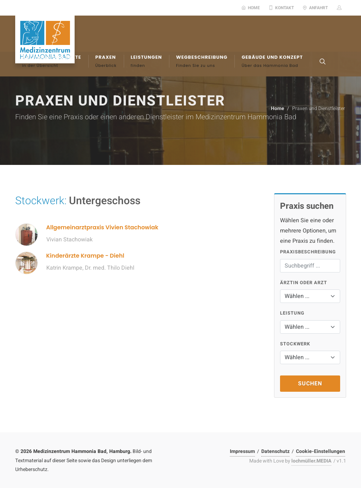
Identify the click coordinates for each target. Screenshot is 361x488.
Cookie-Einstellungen (320, 451)
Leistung (292, 313)
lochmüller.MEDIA (311, 461)
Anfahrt (315, 7)
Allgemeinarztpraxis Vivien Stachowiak (102, 227)
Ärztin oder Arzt (303, 282)
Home (250, 7)
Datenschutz (275, 451)
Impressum (242, 451)
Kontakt (281, 7)
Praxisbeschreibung (308, 251)
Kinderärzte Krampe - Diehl (85, 256)
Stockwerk (295, 343)
